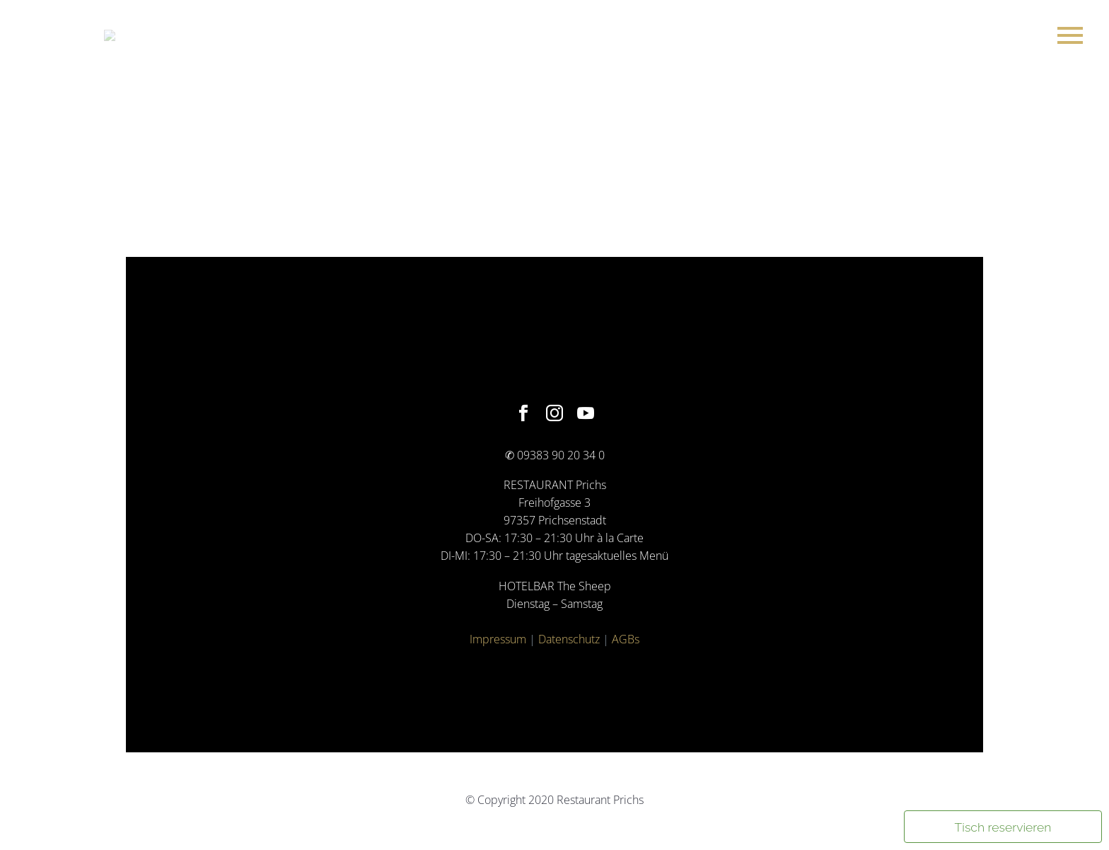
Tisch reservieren (1003, 827)
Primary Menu (1070, 35)
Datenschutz (569, 639)
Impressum (498, 639)
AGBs (625, 639)
